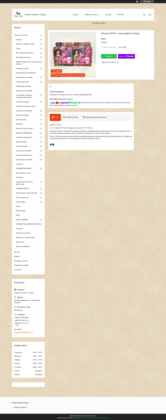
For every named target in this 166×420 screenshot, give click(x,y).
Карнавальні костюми (24, 77)
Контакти (120, 15)
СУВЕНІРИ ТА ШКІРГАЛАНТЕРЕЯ (28, 224)
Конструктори (21, 119)
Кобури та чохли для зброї (26, 106)
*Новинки (19, 164)
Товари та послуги (91, 15)
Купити (109, 56)
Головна (76, 15)
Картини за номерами (24, 91)
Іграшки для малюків (23, 151)
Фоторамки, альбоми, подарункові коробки (24, 96)
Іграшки (19, 39)
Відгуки (17, 256)
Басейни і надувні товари (25, 44)
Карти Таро (20, 242)
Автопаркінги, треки (23, 173)
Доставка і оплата (98, 23)
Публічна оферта (20, 407)
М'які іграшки (21, 211)
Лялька (52, 128)
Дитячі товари (21, 142)
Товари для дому (22, 68)
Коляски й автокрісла (24, 137)
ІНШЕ (18, 215)
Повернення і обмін (21, 265)
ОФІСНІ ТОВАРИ (22, 220)
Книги (18, 206)
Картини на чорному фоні (25, 237)
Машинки (19, 124)
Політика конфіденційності (100, 418)
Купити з (126, 56)
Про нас (108, 15)
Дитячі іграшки (21, 146)
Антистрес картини (23, 233)
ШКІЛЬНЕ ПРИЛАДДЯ (24, 133)
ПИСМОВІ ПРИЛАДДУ (24, 168)
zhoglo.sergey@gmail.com (23, 332)
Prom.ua (93, 416)
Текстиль (19, 228)
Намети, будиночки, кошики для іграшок (28, 63)
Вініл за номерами (22, 246)
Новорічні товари (22, 115)
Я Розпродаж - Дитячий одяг (26, 193)
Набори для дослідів (23, 86)
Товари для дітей (22, 82)
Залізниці (19, 177)
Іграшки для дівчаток (24, 155)
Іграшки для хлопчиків (24, 159)
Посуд (18, 48)
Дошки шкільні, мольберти (26, 73)
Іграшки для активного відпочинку (24, 183)
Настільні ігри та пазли (24, 128)
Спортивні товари (22, 102)
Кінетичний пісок (22, 197)
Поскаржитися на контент (82, 418)
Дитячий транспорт (23, 57)
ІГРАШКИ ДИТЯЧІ (22, 188)
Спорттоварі (20, 202)
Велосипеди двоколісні (24, 53)
